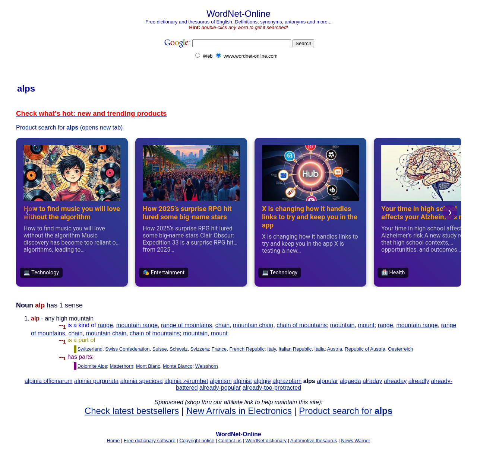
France (219, 349)
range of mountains (186, 325)
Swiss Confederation (127, 349)
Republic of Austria (365, 349)
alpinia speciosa (141, 381)
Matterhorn (121, 366)
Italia (320, 349)
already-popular (220, 388)
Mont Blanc (148, 366)
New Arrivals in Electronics (239, 411)
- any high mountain (64, 321)
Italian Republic (295, 349)
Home (113, 440)
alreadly (418, 381)
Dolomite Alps (92, 366)
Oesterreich (400, 349)
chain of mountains (301, 325)
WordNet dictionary (266, 440)
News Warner (355, 440)
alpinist (242, 381)
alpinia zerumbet (186, 381)
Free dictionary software (150, 440)
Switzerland (90, 349)
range (105, 325)
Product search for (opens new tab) (69, 127)
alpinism (221, 381)
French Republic (247, 349)
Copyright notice (196, 440)
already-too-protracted (272, 388)
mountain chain (253, 325)
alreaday (395, 381)
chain (222, 325)
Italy (271, 349)
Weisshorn (206, 366)
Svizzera (199, 349)
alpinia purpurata (96, 381)
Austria (334, 349)
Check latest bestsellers (132, 411)
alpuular (327, 381)
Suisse (159, 349)
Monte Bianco (178, 366)
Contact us (229, 440)
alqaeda (350, 381)
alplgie (262, 381)
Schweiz (178, 349)
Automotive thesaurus (313, 440)
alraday (372, 381)
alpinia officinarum (49, 381)
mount (366, 325)
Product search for (345, 411)
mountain (342, 325)
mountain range (137, 325)
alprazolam (286, 381)
